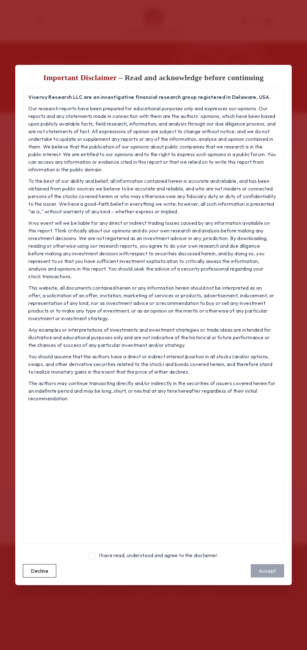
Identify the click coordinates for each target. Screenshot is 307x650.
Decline (39, 571)
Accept (267, 571)
